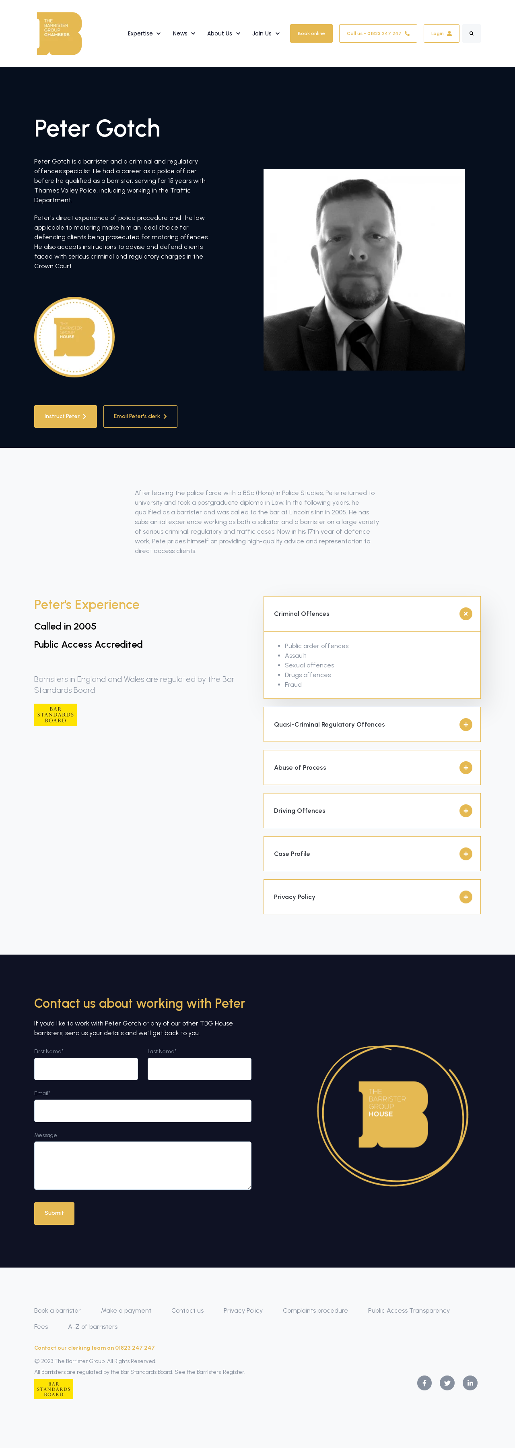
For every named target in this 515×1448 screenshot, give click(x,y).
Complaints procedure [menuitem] (315, 1310)
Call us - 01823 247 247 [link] (378, 33)
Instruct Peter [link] (66, 416)
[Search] (471, 33)
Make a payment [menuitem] (126, 1310)
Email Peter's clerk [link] (140, 416)
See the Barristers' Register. (210, 1371)
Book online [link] (311, 33)
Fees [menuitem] (41, 1326)
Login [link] (441, 33)
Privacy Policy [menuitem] (243, 1310)
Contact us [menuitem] (187, 1310)
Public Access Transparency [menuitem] (409, 1310)
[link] (59, 33)
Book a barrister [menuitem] (57, 1310)
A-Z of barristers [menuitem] (92, 1326)
